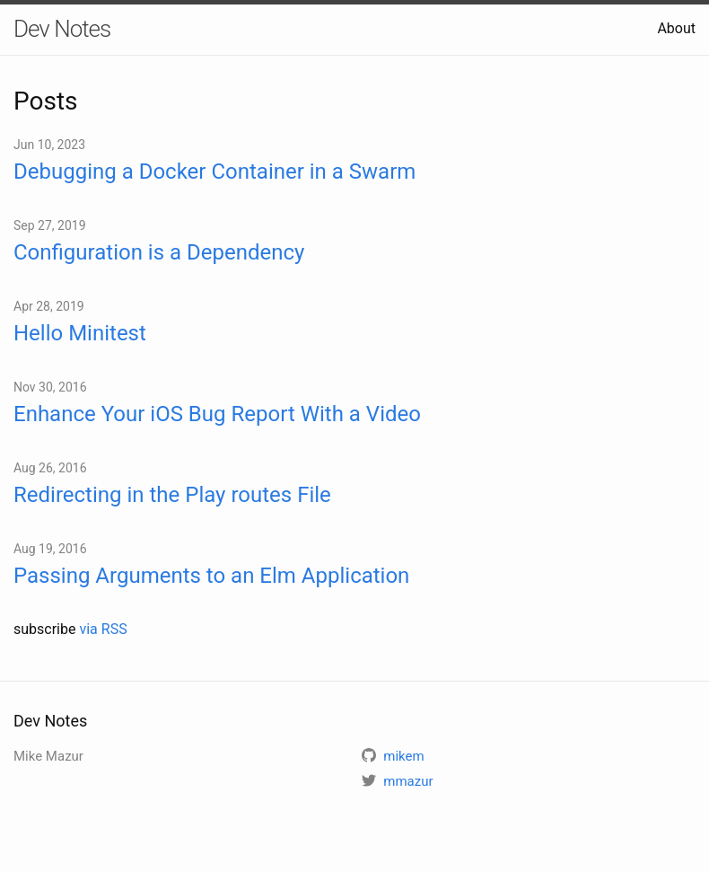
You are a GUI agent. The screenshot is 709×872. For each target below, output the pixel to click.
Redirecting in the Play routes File (172, 494)
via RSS (103, 629)
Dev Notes (61, 28)
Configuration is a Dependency (158, 252)
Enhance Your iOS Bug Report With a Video (217, 414)
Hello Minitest (79, 333)
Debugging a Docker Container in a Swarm (214, 171)
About (676, 28)
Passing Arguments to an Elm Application (211, 575)
